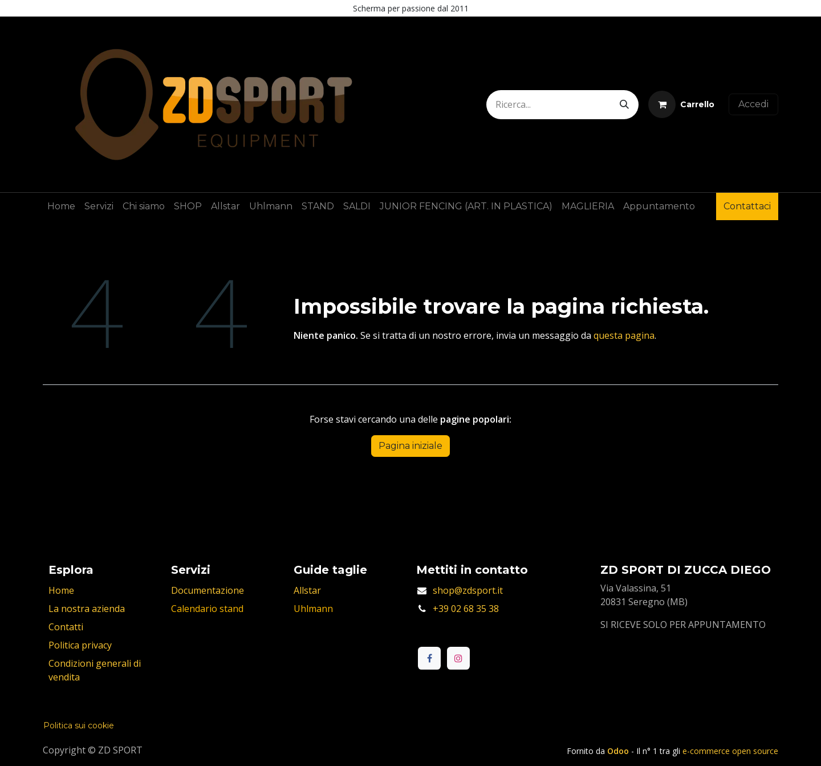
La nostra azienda (86, 608)
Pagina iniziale (410, 445)
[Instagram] (458, 658)
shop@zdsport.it (468, 590)
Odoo (619, 750)
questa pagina (624, 335)
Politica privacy (80, 645)
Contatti (65, 627)
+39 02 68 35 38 (466, 608)
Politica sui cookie (78, 725)
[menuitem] (61, 206)
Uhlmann (313, 608)
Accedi (753, 104)
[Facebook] (429, 658)
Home (61, 590)
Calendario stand (207, 608)
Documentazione (207, 590)
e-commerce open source (730, 750)
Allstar (307, 590)
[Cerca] (624, 104)
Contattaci (747, 206)
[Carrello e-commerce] (681, 104)
